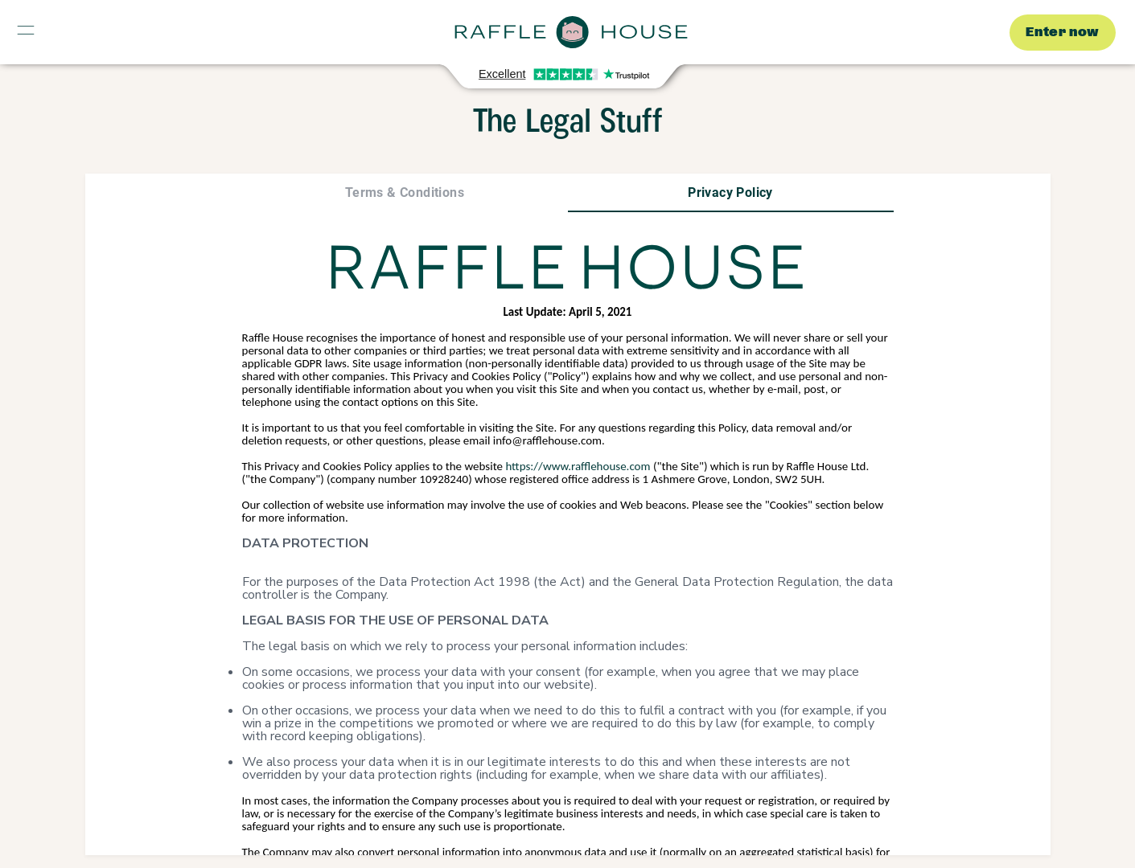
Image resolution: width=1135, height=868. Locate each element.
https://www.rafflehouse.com (577, 466)
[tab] (405, 193)
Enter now (1063, 32)
